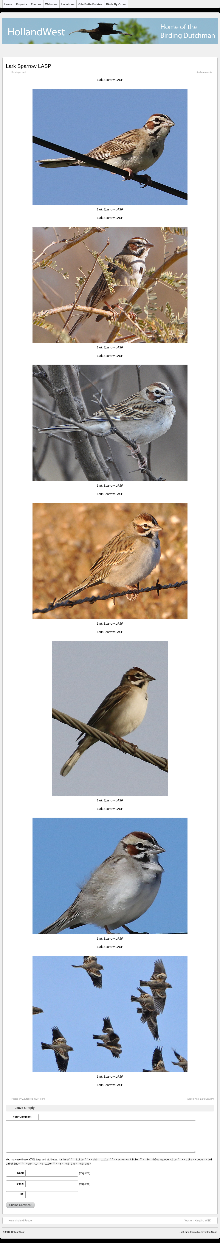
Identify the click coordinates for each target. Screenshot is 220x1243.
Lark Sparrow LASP (28, 66)
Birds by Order (116, 4)
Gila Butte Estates (90, 4)
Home (8, 4)
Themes (36, 4)
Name (20, 1172)
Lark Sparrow (207, 1098)
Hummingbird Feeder (18, 1220)
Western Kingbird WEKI (200, 1220)
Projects (21, 4)
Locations (67, 4)
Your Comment (22, 1116)
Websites (51, 4)
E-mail (20, 1183)
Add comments (204, 72)
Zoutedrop (27, 1098)
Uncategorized (18, 72)
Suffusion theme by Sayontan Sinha (198, 1232)
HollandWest (18, 1232)
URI (22, 1194)
